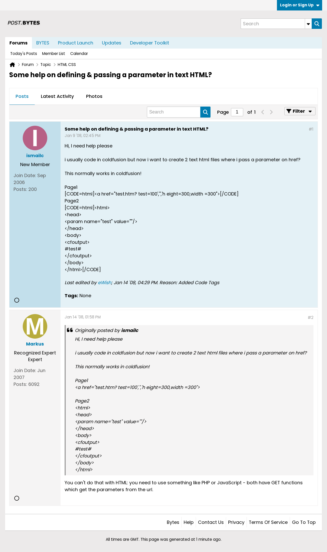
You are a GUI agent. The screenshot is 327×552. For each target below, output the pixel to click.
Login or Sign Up (299, 5)
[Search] (276, 23)
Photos (94, 96)
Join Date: (25, 175)
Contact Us (211, 522)
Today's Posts (23, 53)
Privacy (236, 522)
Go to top (304, 522)
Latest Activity (57, 96)
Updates (111, 43)
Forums (18, 43)
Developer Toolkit (149, 43)
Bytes (173, 522)
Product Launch (75, 43)
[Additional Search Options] (308, 23)
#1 (311, 129)
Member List (53, 53)
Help (189, 522)
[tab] (22, 96)
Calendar (79, 53)
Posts (22, 96)
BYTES (42, 43)
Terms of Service (268, 522)
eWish (104, 282)
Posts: (20, 189)
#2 (310, 317)
